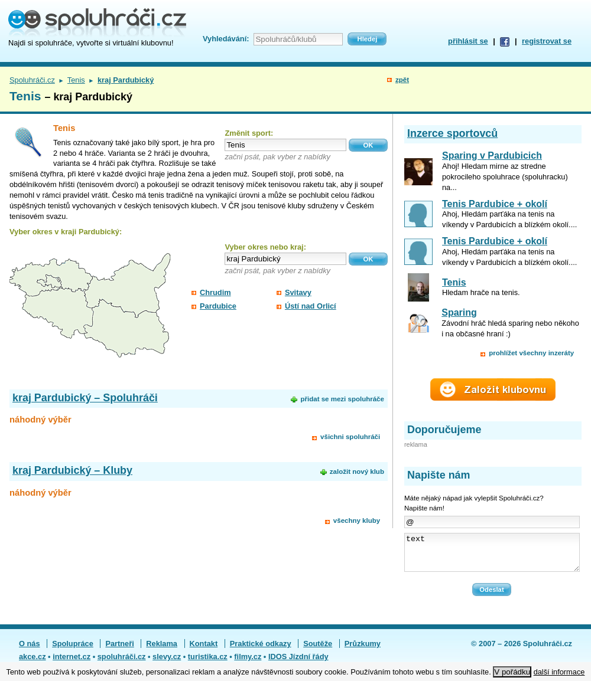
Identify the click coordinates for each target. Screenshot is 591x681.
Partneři (119, 650)
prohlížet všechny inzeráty (531, 352)
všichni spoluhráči (350, 436)
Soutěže (317, 650)
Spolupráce (72, 650)
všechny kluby (356, 520)
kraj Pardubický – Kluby (72, 470)
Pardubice (218, 306)
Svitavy (298, 292)
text (492, 556)
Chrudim (215, 292)
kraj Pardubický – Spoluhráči (85, 398)
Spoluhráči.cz (32, 80)
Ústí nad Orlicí (310, 306)
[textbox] (285, 145)
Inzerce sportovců (452, 133)
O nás (29, 650)
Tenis (76, 80)
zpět (402, 79)
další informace (559, 671)
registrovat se (546, 41)
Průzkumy (363, 650)
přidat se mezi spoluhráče (342, 398)
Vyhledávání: (226, 38)
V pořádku (512, 671)
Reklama (161, 650)
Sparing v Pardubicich (492, 155)
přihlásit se (468, 41)
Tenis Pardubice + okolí (494, 204)
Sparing (459, 312)
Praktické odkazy (260, 650)
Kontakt (204, 650)
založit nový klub (357, 471)
